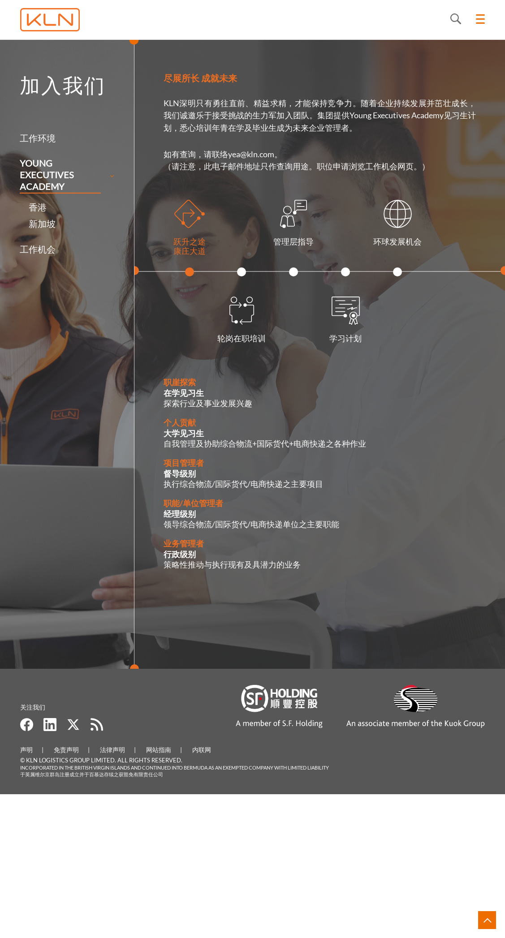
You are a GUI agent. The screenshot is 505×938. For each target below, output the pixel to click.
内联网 (201, 893)
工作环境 (27, 138)
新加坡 (31, 223)
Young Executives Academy (36, 175)
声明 (26, 893)
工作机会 (27, 249)
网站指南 (158, 893)
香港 (27, 207)
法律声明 (112, 893)
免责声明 (66, 893)
